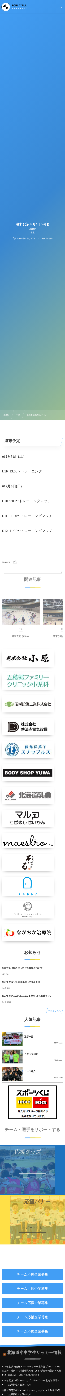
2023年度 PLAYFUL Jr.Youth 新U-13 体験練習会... (26, 996)
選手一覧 (28, 1036)
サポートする (32, 1178)
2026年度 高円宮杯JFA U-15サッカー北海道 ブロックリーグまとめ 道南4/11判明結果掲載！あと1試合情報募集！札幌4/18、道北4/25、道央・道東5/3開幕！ (32, 1370)
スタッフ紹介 (31, 1054)
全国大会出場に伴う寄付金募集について (22, 968)
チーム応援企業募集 (32, 1274)
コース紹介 (30, 1071)
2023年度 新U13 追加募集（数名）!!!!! (21, 982)
